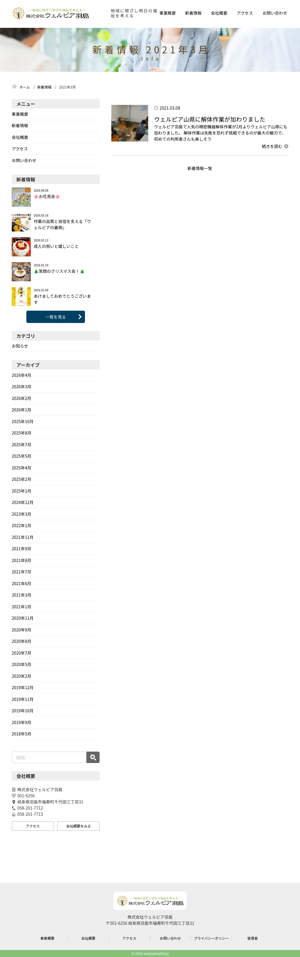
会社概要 (219, 13)
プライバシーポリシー (211, 938)
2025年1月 (21, 491)
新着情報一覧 (200, 168)
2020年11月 (23, 618)
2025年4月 (21, 468)
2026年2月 (21, 398)
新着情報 (193, 13)
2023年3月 (21, 514)
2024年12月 (23, 502)
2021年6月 (21, 583)
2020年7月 (21, 653)
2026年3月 (21, 386)
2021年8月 (21, 560)
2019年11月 (23, 699)
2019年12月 (23, 687)
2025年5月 (21, 456)
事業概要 (167, 13)
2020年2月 (21, 676)
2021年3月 (21, 595)
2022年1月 (21, 525)
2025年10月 (23, 421)
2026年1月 (21, 410)
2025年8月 (21, 433)
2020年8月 (21, 641)
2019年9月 (21, 722)
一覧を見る (55, 317)
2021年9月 (21, 548)
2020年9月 (21, 630)
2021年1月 (21, 606)
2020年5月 (21, 664)
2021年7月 (21, 572)
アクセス (245, 13)
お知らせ (20, 346)
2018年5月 (21, 734)
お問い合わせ (274, 13)
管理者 (252, 938)
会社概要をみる (78, 825)
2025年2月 (21, 479)
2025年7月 (21, 444)
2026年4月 (21, 375)
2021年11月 (23, 537)
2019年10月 (23, 711)
